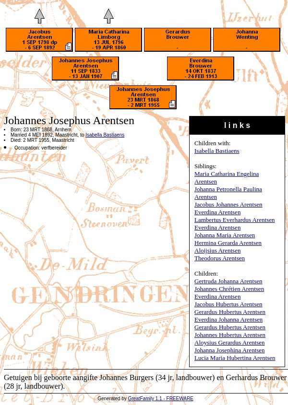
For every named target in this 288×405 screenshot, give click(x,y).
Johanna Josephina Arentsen (229, 350)
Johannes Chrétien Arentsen (229, 288)
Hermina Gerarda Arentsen (228, 242)
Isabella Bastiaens (217, 150)
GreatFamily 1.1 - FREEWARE (160, 398)
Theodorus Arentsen (219, 258)
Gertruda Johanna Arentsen (228, 281)
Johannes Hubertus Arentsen (229, 334)
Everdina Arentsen (217, 212)
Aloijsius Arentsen (217, 250)
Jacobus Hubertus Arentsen (228, 304)
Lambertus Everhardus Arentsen (234, 219)
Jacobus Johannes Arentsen (228, 204)
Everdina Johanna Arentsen (228, 319)
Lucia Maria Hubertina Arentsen (235, 357)
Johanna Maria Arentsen (224, 235)
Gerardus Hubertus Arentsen (229, 311)
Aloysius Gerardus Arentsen (229, 342)
